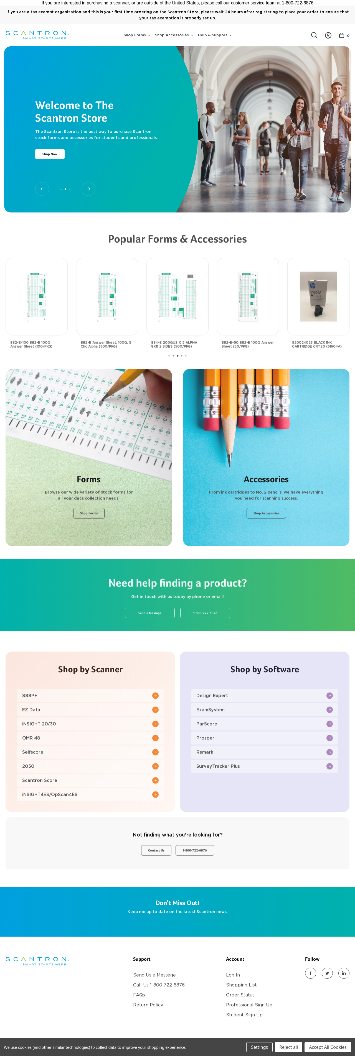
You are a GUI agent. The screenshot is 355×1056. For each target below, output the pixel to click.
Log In (233, 975)
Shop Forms (137, 35)
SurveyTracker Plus (264, 789)
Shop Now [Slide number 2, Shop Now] (49, 154)
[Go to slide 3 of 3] (88, 189)
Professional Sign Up (249, 1005)
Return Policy (148, 1005)
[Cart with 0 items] (344, 35)
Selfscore (90, 775)
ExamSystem (264, 732)
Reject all (288, 1047)
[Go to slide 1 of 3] (42, 189)
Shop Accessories (174, 35)
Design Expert (264, 718)
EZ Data (90, 732)
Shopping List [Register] (241, 985)
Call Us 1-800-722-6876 (159, 985)
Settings (259, 1047)
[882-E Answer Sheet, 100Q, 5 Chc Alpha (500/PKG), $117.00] (107, 319)
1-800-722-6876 (205, 635)
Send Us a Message (154, 975)
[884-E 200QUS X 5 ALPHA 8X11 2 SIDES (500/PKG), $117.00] (177, 319)
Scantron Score (90, 803)
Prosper (264, 760)
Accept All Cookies (328, 1047)
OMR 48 (90, 760)
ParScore (264, 746)
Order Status (240, 995)
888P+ (90, 718)
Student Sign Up (244, 1014)
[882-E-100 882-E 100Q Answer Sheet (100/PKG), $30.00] (37, 319)
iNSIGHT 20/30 (90, 746)
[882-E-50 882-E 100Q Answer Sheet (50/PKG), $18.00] (248, 319)
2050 (90, 789)
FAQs (139, 995)
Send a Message (149, 635)
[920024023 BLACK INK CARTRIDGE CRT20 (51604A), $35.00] (318, 319)
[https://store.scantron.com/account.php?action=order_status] (328, 35)
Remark (264, 775)
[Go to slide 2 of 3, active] (65, 189)
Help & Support (214, 35)
